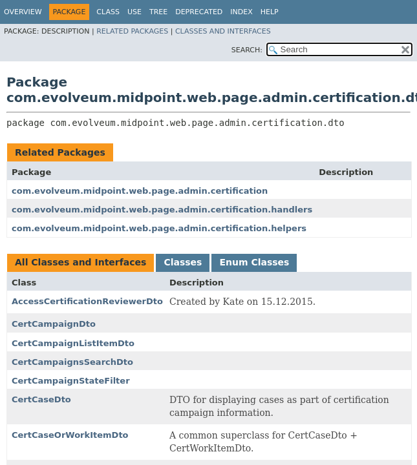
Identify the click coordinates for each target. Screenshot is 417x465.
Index (241, 12)
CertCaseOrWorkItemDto (70, 435)
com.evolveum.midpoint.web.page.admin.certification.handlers (162, 209)
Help (270, 12)
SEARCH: (246, 50)
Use (134, 12)
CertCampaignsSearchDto (72, 362)
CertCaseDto (41, 399)
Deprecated (198, 12)
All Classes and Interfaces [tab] (80, 262)
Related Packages (132, 31)
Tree (158, 12)
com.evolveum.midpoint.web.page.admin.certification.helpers (159, 228)
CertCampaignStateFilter (71, 381)
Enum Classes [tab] (254, 262)
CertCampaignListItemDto (73, 343)
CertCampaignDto (54, 324)
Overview (23, 12)
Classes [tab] (183, 262)
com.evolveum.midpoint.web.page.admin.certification (140, 191)
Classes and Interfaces (223, 31)
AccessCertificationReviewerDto (87, 301)
